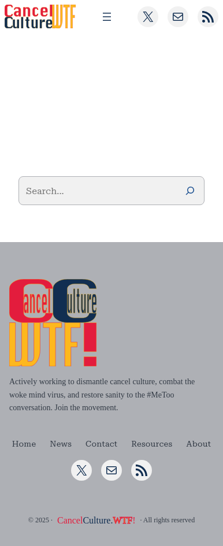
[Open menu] (107, 17)
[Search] (190, 190)
